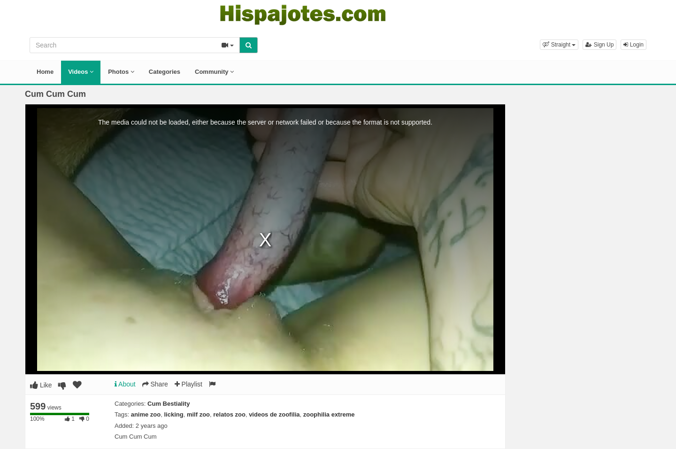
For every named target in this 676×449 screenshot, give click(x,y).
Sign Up (599, 44)
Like (41, 385)
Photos (121, 71)
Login (633, 44)
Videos (80, 71)
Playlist (188, 384)
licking (174, 414)
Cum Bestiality (168, 403)
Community (214, 71)
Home (45, 71)
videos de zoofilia (274, 414)
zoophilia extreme (329, 414)
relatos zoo (229, 414)
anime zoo (146, 414)
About (125, 384)
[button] (559, 44)
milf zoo (198, 414)
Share (155, 384)
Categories (164, 71)
